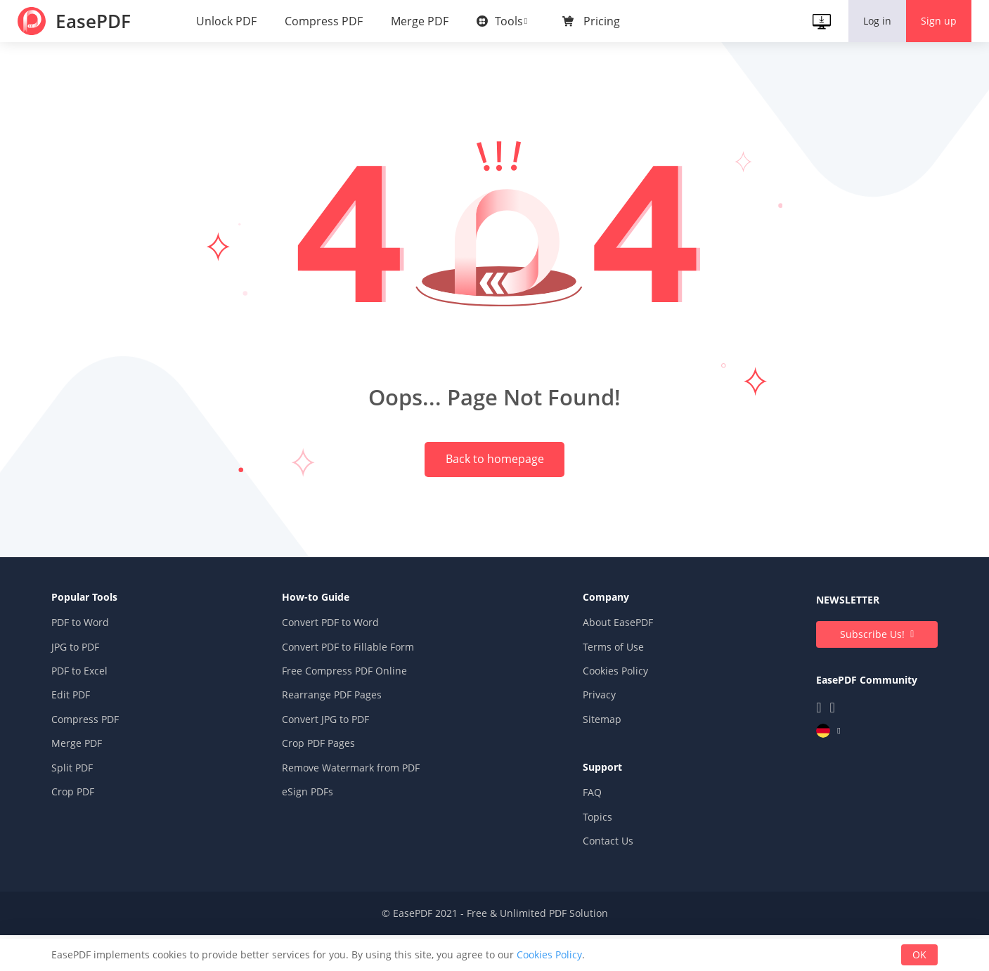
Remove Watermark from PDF (358, 810)
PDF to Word (102, 665)
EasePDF (99, 21)
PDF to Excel (101, 713)
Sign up (935, 20)
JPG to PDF (97, 689)
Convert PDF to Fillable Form (355, 689)
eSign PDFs (314, 834)
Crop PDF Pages (325, 786)
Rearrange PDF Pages (339, 738)
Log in (874, 20)
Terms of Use (606, 689)
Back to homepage (495, 476)
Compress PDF (327, 21)
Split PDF (94, 810)
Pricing (605, 21)
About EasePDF (611, 665)
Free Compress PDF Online (351, 713)
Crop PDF (94, 834)
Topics (590, 859)
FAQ (585, 835)
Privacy (592, 738)
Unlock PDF (230, 21)
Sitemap (595, 762)
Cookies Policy (608, 713)
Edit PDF (92, 738)
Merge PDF (423, 21)
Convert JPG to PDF (332, 762)
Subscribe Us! (851, 677)
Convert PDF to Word (337, 665)
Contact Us (601, 883)
